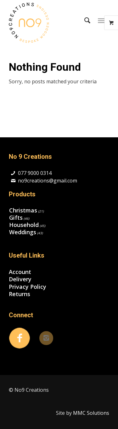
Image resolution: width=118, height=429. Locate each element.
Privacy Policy (27, 286)
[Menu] (101, 20)
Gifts (16, 217)
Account (20, 272)
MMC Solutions (91, 412)
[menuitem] (84, 20)
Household (24, 225)
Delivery (20, 279)
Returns (19, 294)
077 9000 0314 (35, 173)
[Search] (84, 20)
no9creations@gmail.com (47, 180)
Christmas (23, 210)
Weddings (22, 232)
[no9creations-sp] (49, 22)
